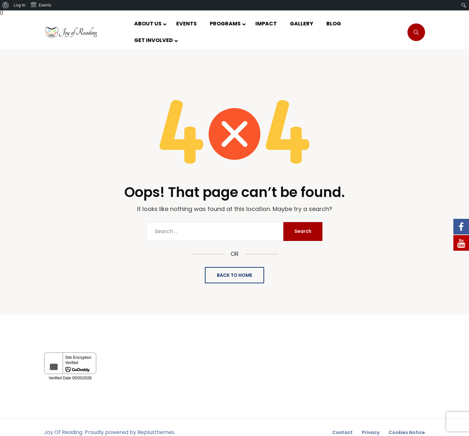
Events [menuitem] (40, 4)
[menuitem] (5, 5)
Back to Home (234, 275)
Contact (342, 432)
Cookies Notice (407, 432)
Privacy (370, 432)
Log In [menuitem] (19, 5)
